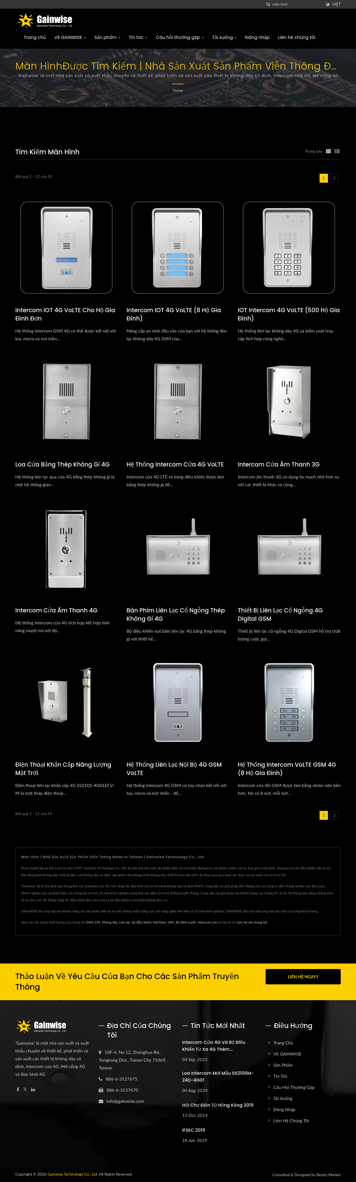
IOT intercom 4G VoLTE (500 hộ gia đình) (289, 314)
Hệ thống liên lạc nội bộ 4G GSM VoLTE (174, 769)
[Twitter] (25, 1089)
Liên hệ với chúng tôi (252, 922)
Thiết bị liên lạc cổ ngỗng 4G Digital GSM (280, 614)
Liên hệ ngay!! (303, 976)
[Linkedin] (33, 1089)
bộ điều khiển (142, 922)
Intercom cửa (207, 922)
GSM (89, 922)
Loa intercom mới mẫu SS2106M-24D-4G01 (218, 1076)
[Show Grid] (328, 151)
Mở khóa (159, 922)
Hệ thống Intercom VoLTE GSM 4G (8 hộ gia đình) (287, 769)
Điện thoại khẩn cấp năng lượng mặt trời (63, 769)
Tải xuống (224, 37)
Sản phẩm (107, 37)
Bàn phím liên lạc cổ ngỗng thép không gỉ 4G (176, 614)
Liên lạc (124, 922)
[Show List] (337, 151)
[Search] (297, 4)
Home (178, 90)
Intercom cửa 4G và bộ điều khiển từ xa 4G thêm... (213, 1045)
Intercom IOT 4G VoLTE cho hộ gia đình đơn (65, 314)
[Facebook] (18, 1089)
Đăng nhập (257, 37)
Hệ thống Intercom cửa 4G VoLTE (175, 464)
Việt (336, 4)
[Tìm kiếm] (268, 4)
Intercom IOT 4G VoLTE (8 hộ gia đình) (174, 314)
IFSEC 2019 (193, 1130)
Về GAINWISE (70, 37)
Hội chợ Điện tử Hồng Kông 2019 (217, 1105)
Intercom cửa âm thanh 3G (279, 464)
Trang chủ (35, 37)
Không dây (109, 922)
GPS (171, 922)
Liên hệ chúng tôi (296, 37)
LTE (97, 922)
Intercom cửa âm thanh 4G (56, 610)
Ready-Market (329, 1174)
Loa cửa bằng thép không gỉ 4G (62, 464)
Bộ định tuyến (185, 922)
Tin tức (138, 37)
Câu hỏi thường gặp (180, 37)
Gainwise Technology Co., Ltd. (72, 1174)
